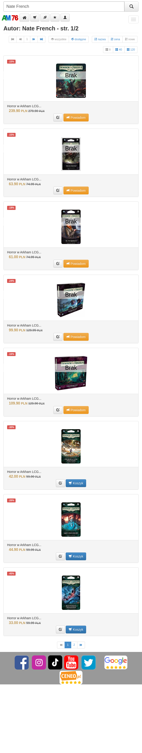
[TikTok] (55, 662)
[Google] (115, 662)
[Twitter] (89, 662)
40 (118, 49)
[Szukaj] (131, 6)
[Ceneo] (71, 677)
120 (131, 49)
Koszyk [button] (76, 483)
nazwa (100, 39)
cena (115, 39)
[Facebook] (22, 662)
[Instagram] (39, 662)
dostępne (78, 39)
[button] (24, 17)
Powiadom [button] (75, 117)
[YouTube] (71, 662)
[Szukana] (63, 6)
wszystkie (58, 39)
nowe (130, 39)
